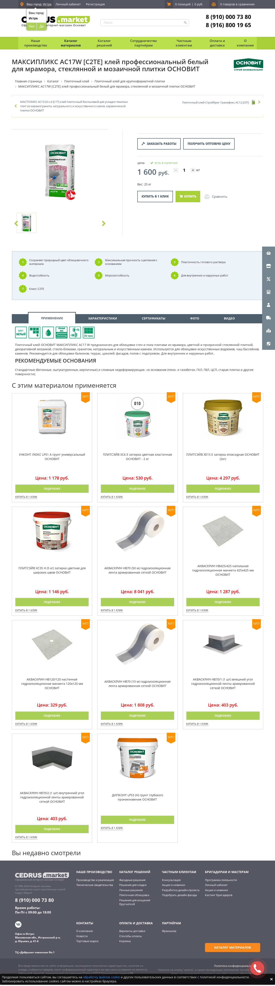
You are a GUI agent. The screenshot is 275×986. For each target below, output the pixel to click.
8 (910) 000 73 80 (228, 17)
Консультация (171, 882)
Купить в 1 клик (155, 196)
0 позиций (183, 4)
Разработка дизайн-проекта (180, 892)
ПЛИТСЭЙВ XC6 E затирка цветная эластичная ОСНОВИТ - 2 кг (137, 458)
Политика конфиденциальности (235, 967)
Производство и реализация (95, 882)
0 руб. (198, 4)
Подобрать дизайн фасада (179, 897)
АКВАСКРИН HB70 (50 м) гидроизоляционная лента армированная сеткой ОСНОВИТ (137, 572)
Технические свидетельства (94, 887)
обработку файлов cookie (101, 977)
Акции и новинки (173, 887)
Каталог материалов (71, 43)
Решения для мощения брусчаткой (134, 904)
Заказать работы (159, 144)
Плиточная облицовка (134, 897)
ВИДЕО (229, 320)
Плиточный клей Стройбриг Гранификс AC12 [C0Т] (215, 102)
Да (42, 26)
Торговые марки (87, 943)
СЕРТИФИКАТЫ (153, 320)
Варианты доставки (132, 933)
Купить (187, 196)
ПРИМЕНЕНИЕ (52, 320)
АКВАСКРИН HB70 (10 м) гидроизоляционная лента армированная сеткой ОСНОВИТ (137, 685)
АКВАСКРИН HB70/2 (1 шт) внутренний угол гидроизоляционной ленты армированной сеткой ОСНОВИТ (52, 799)
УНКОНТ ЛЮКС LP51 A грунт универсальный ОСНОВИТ (52, 458)
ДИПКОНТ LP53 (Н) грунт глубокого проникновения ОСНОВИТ (137, 799)
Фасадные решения (132, 882)
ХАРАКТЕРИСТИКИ (102, 320)
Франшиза (169, 933)
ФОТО (194, 320)
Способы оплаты (130, 938)
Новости (82, 938)
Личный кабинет (68, 4)
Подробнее (52, 490)
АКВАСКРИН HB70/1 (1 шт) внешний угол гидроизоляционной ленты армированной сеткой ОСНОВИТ (223, 685)
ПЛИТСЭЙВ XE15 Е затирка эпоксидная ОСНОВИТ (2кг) (223, 458)
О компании (84, 933)
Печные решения (131, 892)
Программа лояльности (221, 882)
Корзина (125, 943)
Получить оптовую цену (209, 144)
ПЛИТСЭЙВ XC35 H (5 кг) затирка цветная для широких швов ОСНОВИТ (52, 572)
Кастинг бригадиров (218, 897)
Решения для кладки (133, 887)
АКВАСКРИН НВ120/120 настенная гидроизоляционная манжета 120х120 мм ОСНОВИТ (52, 685)
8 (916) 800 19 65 (228, 25)
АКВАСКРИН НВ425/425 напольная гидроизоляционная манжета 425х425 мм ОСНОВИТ (223, 572)
